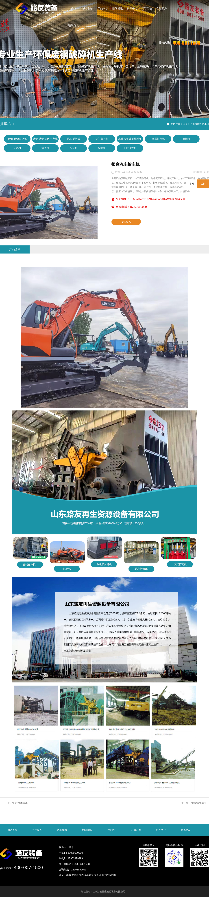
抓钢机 (186, 138)
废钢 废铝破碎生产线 (45, 138)
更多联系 (126, 221)
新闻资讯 (87, 830)
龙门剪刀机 (101, 138)
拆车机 (205, 123)
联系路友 (186, 830)
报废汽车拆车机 (20, 803)
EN (191, 183)
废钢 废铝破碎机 (17, 138)
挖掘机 (102, 148)
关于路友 (37, 830)
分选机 (17, 148)
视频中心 (111, 830)
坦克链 (45, 148)
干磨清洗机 (130, 148)
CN (203, 183)
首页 (185, 123)
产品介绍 (14, 249)
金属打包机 (158, 138)
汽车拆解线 (73, 138)
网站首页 (12, 830)
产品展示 (195, 123)
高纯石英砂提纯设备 (130, 138)
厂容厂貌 (136, 830)
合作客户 (161, 830)
